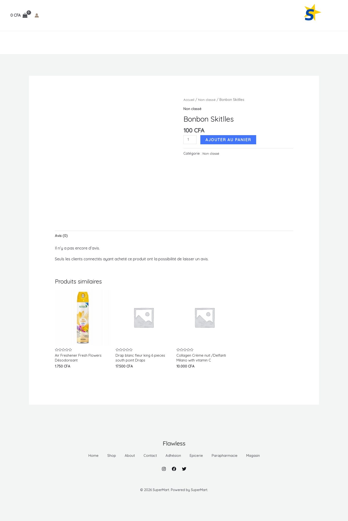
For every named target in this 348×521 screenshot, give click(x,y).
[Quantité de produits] (190, 140)
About (50, 42)
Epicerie (126, 42)
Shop (32, 42)
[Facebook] (174, 479)
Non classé (208, 99)
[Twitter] (184, 479)
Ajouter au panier (229, 139)
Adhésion (98, 42)
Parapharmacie (159, 42)
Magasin (193, 42)
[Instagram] (164, 479)
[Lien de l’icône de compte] (37, 15)
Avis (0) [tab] (61, 236)
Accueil (189, 99)
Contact (72, 42)
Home (15, 42)
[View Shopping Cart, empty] (19, 15)
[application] (107, 42)
